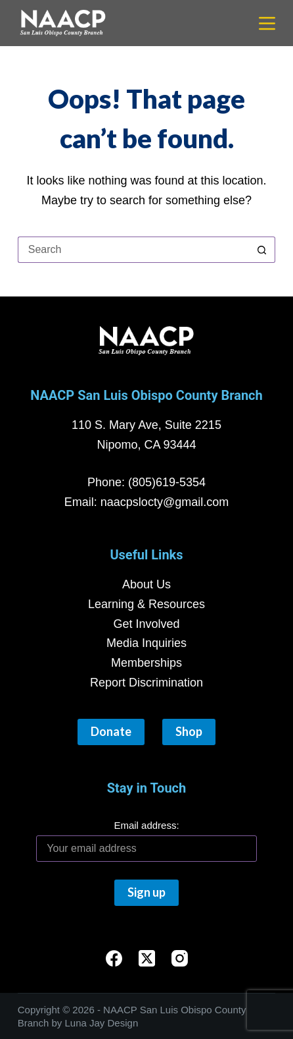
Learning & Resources (146, 604)
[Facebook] (114, 958)
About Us (146, 584)
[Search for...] (133, 250)
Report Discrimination (146, 682)
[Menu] (267, 23)
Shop (188, 731)
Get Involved (146, 624)
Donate (111, 731)
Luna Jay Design (101, 1022)
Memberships (146, 662)
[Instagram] (179, 958)
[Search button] (262, 250)
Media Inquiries (146, 643)
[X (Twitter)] (147, 958)
